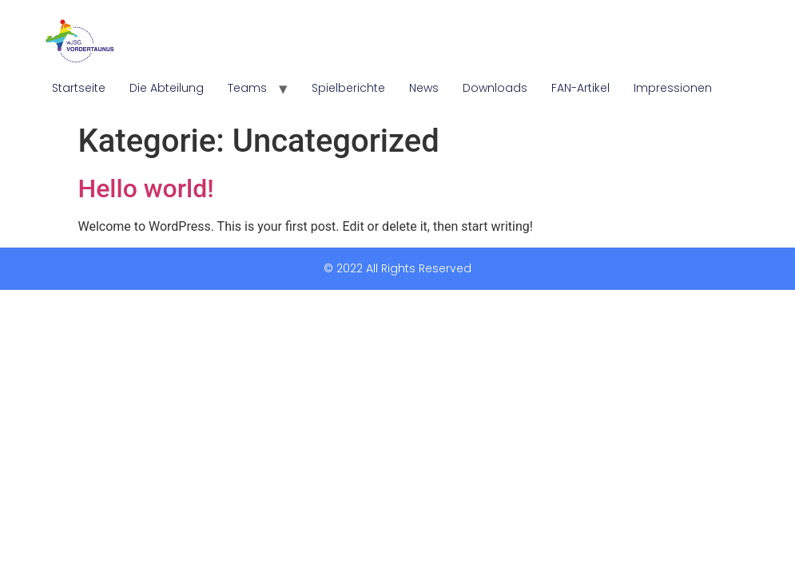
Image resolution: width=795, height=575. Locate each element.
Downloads (495, 88)
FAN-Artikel (580, 88)
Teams (247, 88)
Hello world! (146, 188)
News (424, 88)
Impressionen (673, 88)
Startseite (78, 88)
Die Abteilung (166, 88)
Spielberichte (348, 88)
